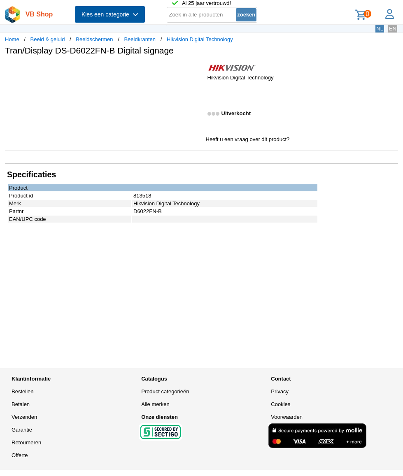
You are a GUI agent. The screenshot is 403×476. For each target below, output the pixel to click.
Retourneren (26, 442)
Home (12, 39)
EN (392, 29)
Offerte (20, 455)
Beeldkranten (140, 39)
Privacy (280, 391)
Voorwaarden (287, 417)
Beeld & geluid (47, 39)
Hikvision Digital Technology (200, 39)
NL (379, 29)
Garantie (22, 430)
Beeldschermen (94, 39)
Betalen (21, 404)
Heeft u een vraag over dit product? (248, 139)
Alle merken (155, 404)
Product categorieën (165, 391)
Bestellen (22, 391)
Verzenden (24, 417)
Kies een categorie (110, 14)
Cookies (280, 404)
